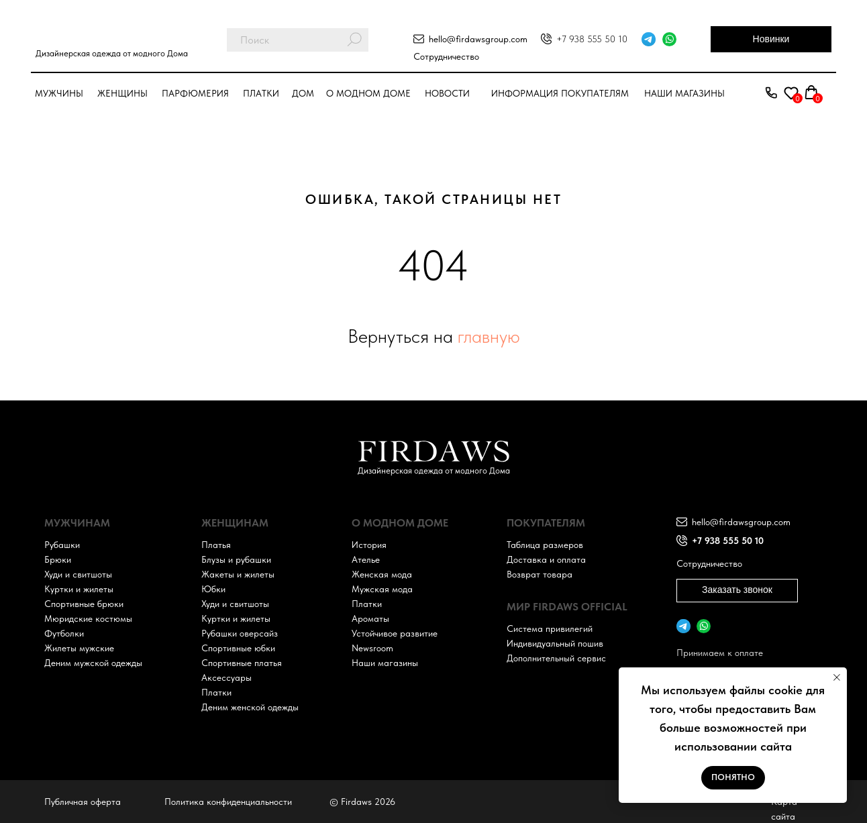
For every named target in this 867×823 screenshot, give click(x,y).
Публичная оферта (82, 801)
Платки (261, 93)
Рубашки (62, 544)
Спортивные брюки (83, 603)
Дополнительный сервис (556, 658)
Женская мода (382, 574)
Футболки (64, 633)
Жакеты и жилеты (237, 574)
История (369, 544)
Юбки (213, 589)
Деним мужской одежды (93, 662)
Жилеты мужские (79, 648)
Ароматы (370, 618)
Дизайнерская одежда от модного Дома (112, 53)
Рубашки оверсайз (239, 633)
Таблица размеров (545, 544)
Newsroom (372, 648)
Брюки (57, 559)
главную (489, 336)
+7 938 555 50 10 (591, 39)
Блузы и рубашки (236, 559)
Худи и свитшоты (78, 574)
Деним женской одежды (250, 707)
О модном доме (368, 93)
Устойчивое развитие (395, 633)
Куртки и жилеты (78, 589)
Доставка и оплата (546, 559)
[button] (771, 93)
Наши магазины (684, 93)
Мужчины (59, 93)
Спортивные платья (241, 662)
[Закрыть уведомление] (837, 677)
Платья (216, 544)
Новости (447, 93)
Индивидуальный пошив (555, 643)
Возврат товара (539, 574)
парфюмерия (195, 93)
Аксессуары (226, 677)
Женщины (122, 93)
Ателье (366, 559)
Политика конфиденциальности (228, 801)
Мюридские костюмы (88, 618)
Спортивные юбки (238, 648)
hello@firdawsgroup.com (478, 39)
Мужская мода (382, 589)
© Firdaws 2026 (362, 801)
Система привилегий (550, 628)
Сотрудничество (446, 56)
